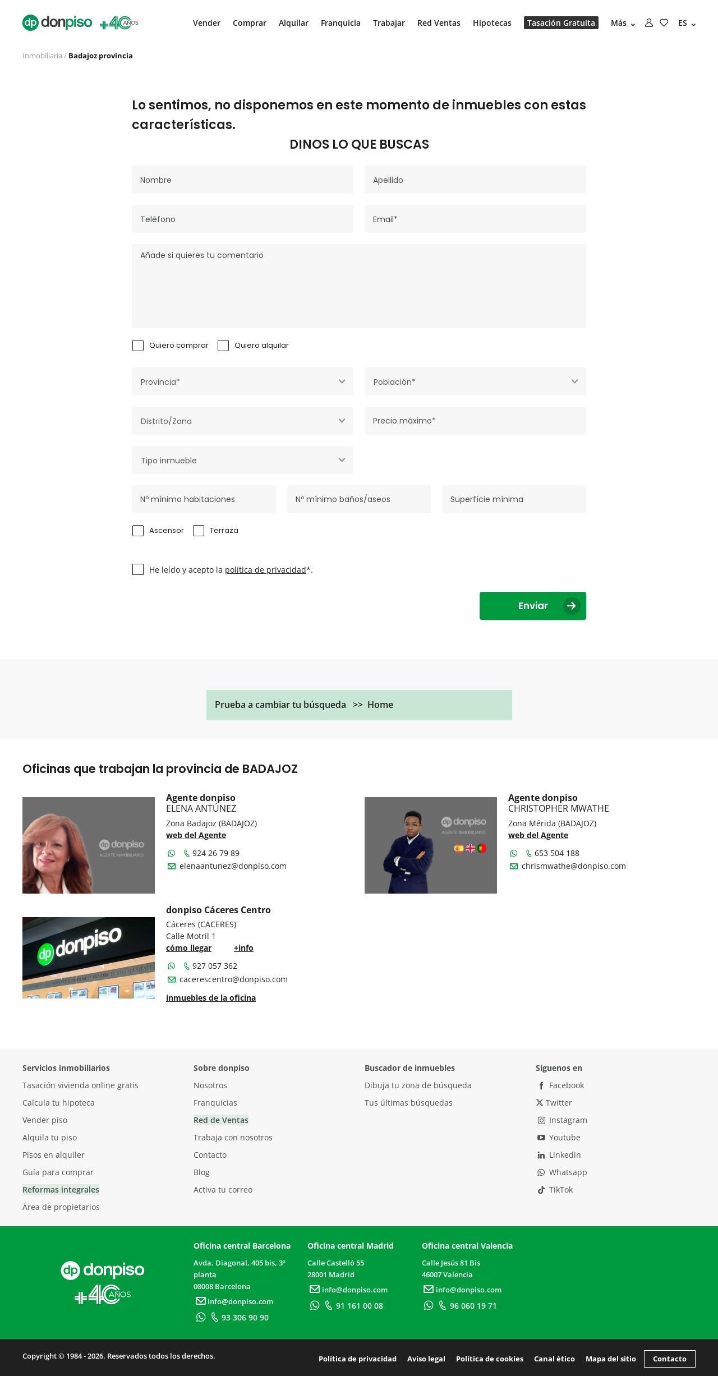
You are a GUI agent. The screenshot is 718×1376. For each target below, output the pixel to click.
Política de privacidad (358, 1359)
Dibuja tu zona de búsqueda (418, 1085)
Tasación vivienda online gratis (80, 1085)
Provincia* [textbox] (160, 382)
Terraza (224, 530)
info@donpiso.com (233, 1301)
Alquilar (294, 22)
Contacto (210, 1154)
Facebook (560, 1085)
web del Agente (196, 835)
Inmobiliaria (42, 55)
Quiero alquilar (261, 345)
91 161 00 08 (352, 1305)
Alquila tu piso (49, 1137)
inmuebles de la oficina (211, 997)
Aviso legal (426, 1359)
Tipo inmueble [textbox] (169, 460)
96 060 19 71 (466, 1305)
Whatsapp (561, 1172)
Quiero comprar (179, 345)
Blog (202, 1172)
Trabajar (389, 22)
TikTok (554, 1189)
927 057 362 (210, 965)
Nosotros (210, 1085)
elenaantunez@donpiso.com (233, 865)
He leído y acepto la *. (231, 569)
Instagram (561, 1120)
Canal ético (554, 1359)
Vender (206, 22)
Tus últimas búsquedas (409, 1102)
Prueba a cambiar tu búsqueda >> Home (304, 704)
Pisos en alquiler (53, 1154)
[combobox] (242, 381)
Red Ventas (439, 22)
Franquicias (215, 1102)
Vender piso (44, 1120)
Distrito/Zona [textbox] (166, 421)
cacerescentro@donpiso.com (234, 979)
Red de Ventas (221, 1120)
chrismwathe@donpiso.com (574, 865)
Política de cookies (489, 1359)
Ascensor (166, 530)
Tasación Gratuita (561, 22)
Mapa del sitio (611, 1359)
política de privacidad (265, 569)
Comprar (249, 22)
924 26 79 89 (211, 853)
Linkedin (558, 1154)
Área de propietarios (61, 1207)
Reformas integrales (60, 1189)
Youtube (558, 1137)
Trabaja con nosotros (233, 1137)
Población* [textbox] (395, 382)
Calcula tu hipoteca (58, 1102)
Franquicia (341, 22)
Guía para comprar (58, 1172)
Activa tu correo (223, 1189)
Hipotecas (492, 22)
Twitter (554, 1102)
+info (244, 947)
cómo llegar (188, 947)
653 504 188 (552, 853)
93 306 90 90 (238, 1317)
